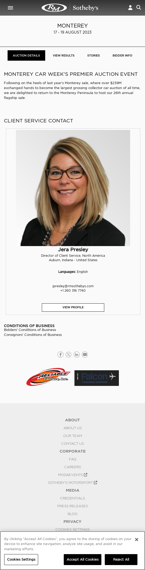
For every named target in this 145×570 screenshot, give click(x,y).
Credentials (72, 498)
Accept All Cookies (82, 559)
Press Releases (72, 506)
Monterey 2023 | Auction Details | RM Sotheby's (70, 8)
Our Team (72, 436)
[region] (72, 550)
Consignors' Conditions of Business (33, 335)
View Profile (73, 307)
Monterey (72, 26)
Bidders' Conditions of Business (30, 330)
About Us (72, 428)
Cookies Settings (72, 529)
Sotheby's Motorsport (72, 482)
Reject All (121, 559)
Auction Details (26, 55)
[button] (130, 7)
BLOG (72, 514)
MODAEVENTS (72, 475)
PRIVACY (72, 521)
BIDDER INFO (122, 55)
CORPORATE (73, 451)
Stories (93, 55)
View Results (63, 55)
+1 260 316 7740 (73, 290)
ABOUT (72, 420)
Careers (72, 467)
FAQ (72, 459)
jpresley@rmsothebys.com (73, 286)
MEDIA (72, 490)
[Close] (136, 539)
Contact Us (72, 443)
